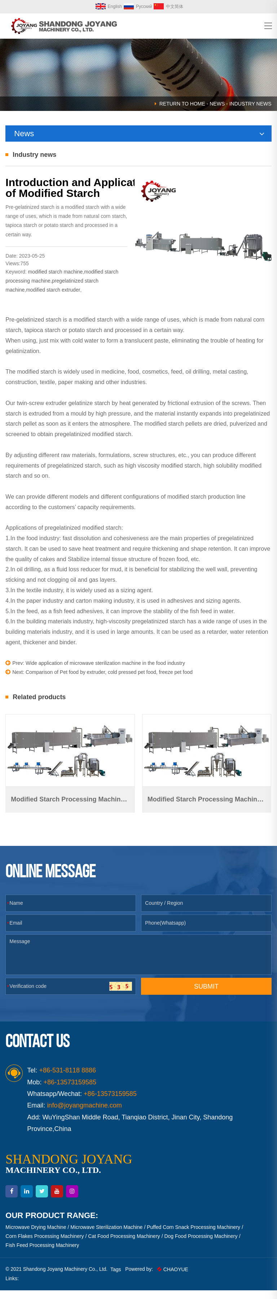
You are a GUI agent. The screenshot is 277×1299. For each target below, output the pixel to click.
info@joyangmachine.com (84, 1114)
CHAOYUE (174, 1278)
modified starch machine (55, 281)
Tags (117, 1278)
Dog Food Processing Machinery (200, 1245)
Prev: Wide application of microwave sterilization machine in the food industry (95, 673)
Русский (138, 6)
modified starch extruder (53, 300)
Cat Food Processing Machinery (124, 1245)
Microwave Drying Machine (35, 1236)
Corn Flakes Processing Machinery (44, 1245)
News (217, 104)
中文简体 (168, 6)
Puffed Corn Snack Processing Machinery (193, 1236)
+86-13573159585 (110, 1102)
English (109, 6)
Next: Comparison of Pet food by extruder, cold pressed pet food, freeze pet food (99, 682)
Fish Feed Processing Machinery (42, 1254)
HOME (197, 104)
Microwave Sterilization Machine (106, 1236)
